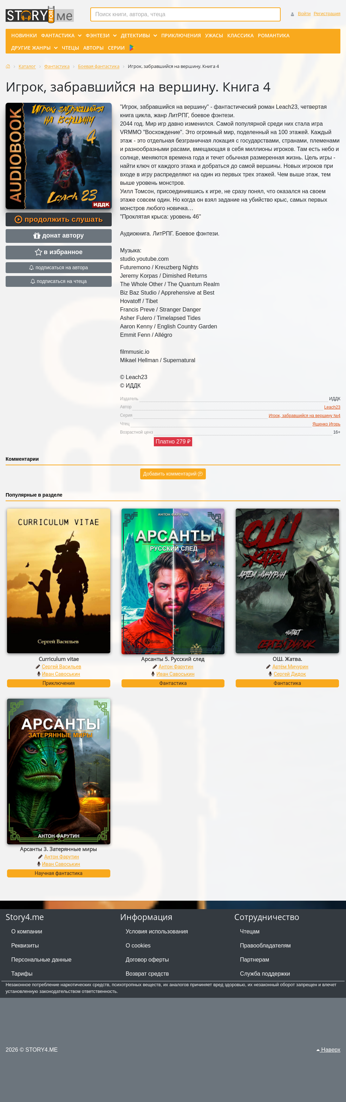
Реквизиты (25, 946)
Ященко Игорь (326, 424)
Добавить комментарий (173, 474)
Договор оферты (147, 960)
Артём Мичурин (290, 666)
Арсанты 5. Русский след (172, 658)
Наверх (328, 1050)
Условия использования (157, 931)
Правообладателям (265, 946)
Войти (304, 13)
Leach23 (332, 407)
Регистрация (327, 13)
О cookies (138, 946)
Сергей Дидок (290, 674)
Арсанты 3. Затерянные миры (58, 848)
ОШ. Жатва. (287, 658)
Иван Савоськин (61, 674)
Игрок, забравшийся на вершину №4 (304, 415)
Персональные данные (41, 960)
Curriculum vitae (59, 658)
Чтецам (250, 931)
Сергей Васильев (61, 666)
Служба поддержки (265, 974)
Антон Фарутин (176, 666)
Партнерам (254, 960)
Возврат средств (147, 974)
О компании (26, 931)
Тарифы (21, 974)
